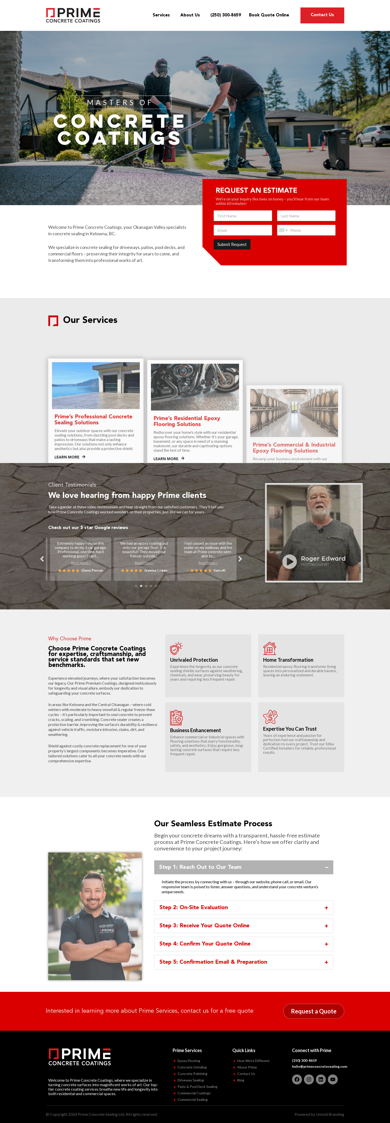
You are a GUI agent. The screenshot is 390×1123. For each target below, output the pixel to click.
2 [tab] (141, 586)
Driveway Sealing (191, 1080)
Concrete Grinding (192, 1067)
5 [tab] (155, 586)
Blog (240, 1080)
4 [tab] (150, 586)
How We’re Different (253, 1061)
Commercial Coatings (194, 1093)
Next (240, 558)
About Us (191, 15)
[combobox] (283, 230)
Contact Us (322, 15)
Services (162, 15)
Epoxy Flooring (189, 1061)
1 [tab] (136, 586)
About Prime (247, 1067)
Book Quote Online (269, 15)
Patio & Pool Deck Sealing (197, 1086)
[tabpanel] (77, 558)
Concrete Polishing (192, 1073)
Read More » (77, 567)
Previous (42, 558)
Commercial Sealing (193, 1099)
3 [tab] (146, 586)
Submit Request (232, 244)
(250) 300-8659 (225, 15)
